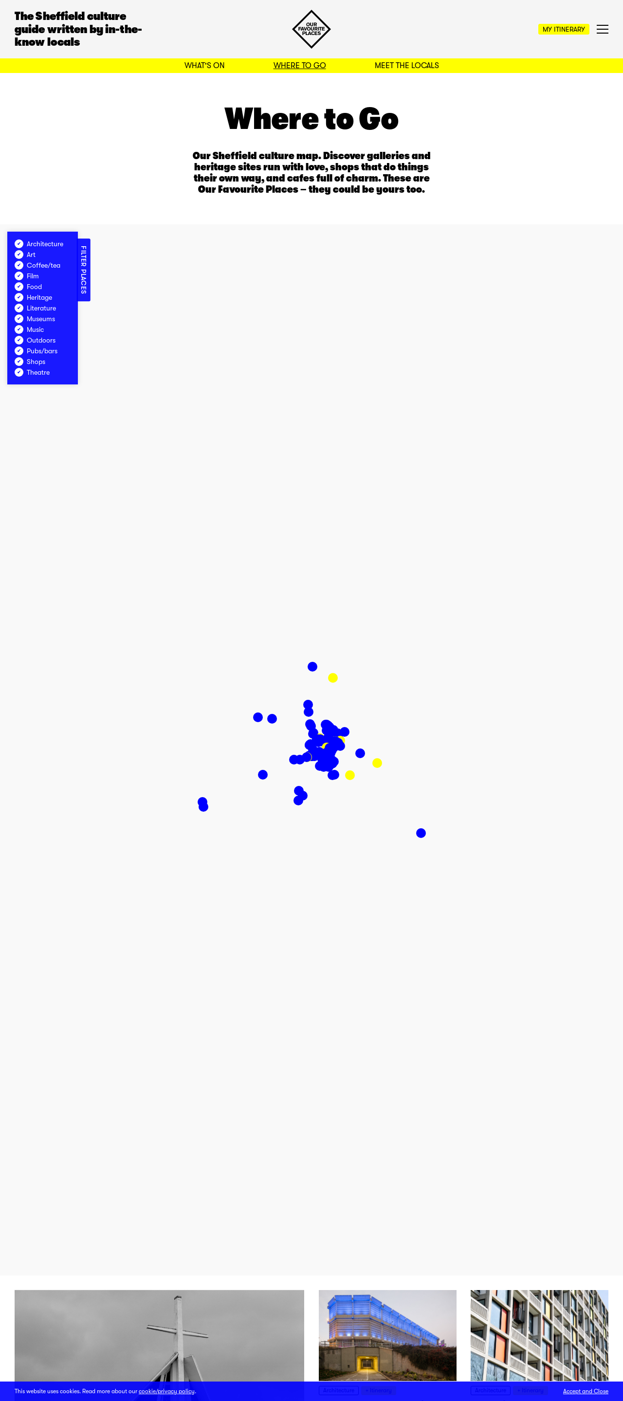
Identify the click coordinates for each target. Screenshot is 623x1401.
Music (29, 329)
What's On (204, 65)
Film (27, 276)
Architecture (39, 244)
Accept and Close (585, 1391)
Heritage (33, 297)
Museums (35, 319)
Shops (30, 361)
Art (25, 254)
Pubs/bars (36, 351)
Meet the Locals (407, 65)
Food (28, 287)
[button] (333, 678)
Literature (35, 308)
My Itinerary (564, 29)
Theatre (32, 372)
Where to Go (300, 65)
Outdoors (35, 340)
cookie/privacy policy (167, 1391)
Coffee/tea (37, 265)
